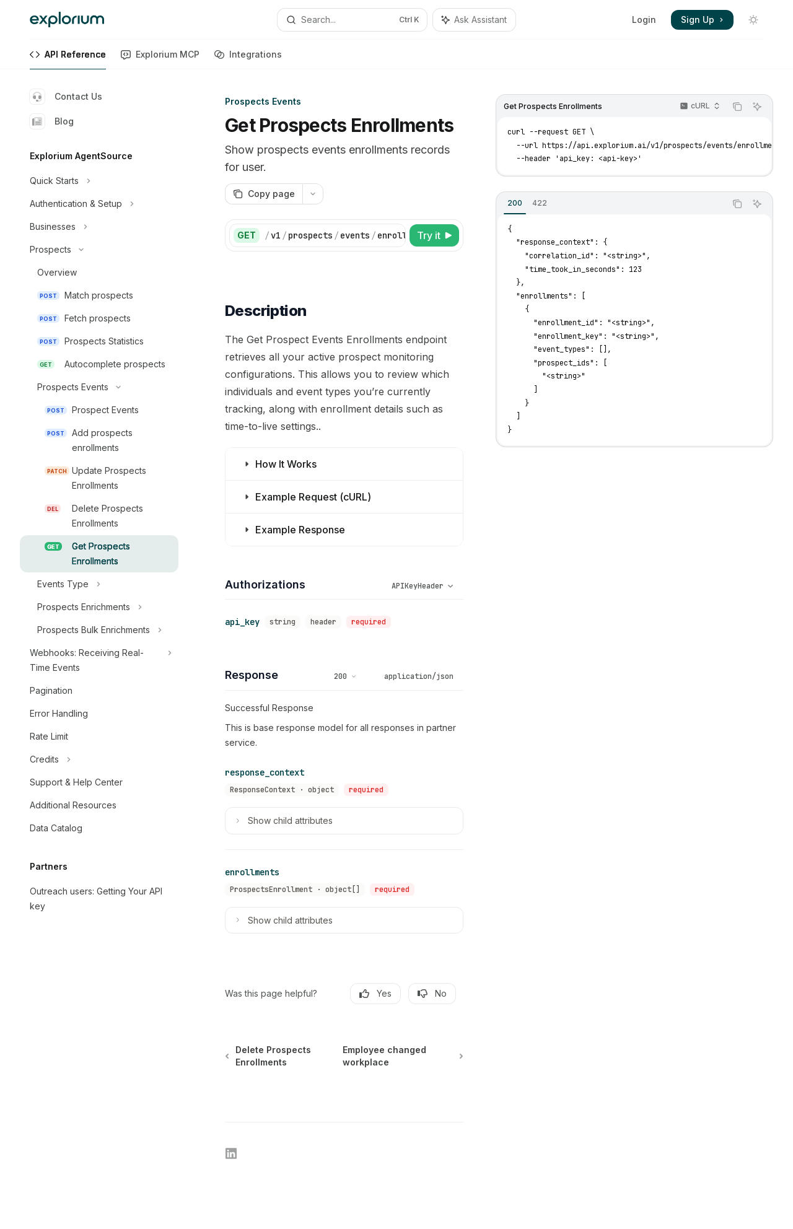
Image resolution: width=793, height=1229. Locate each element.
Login (644, 19)
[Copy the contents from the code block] (737, 106)
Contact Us (66, 96)
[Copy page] (263, 193)
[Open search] (352, 20)
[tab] (515, 203)
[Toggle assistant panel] (474, 20)
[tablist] (610, 203)
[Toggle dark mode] (753, 20)
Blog (52, 121)
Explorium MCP (160, 59)
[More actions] (312, 193)
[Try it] (434, 235)
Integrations (248, 59)
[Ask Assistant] (757, 106)
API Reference (68, 59)
